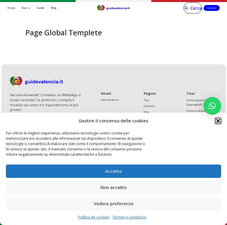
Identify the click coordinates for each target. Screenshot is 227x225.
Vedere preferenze (114, 203)
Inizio (11, 7)
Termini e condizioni (129, 217)
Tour (24, 7)
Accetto (113, 171)
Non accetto (113, 187)
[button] (218, 121)
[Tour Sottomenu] (29, 8)
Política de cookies (93, 217)
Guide (40, 7)
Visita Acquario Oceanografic (196, 102)
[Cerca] (188, 8)
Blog (53, 7)
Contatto (210, 7)
